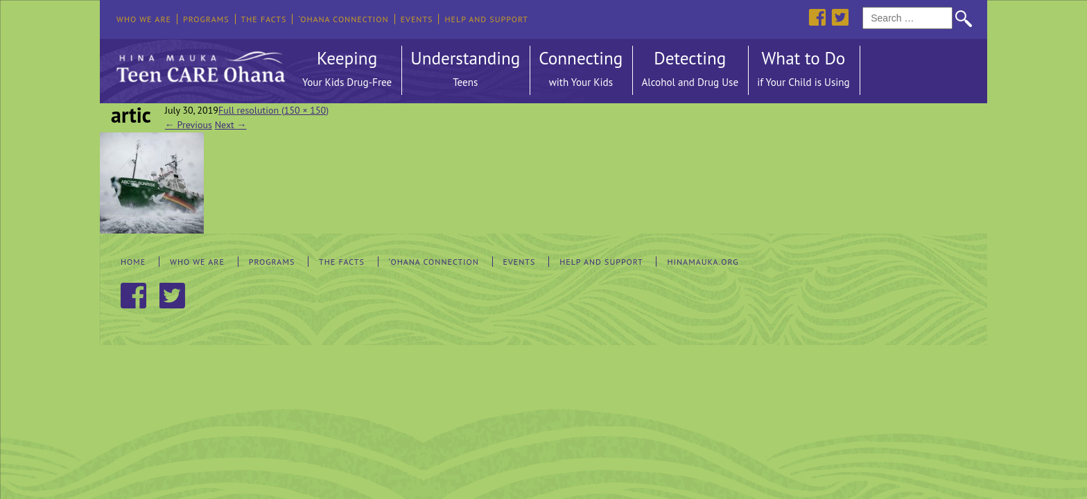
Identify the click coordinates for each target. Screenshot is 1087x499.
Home (133, 261)
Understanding (465, 70)
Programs (206, 19)
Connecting (581, 70)
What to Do (803, 70)
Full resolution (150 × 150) (273, 110)
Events (417, 19)
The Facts (264, 19)
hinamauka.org (702, 261)
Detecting (689, 70)
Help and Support (486, 19)
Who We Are (143, 19)
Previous (188, 125)
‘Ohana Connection (343, 19)
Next (231, 125)
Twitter (840, 17)
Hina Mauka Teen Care (199, 63)
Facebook (817, 17)
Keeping (347, 70)
